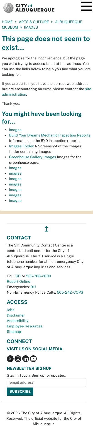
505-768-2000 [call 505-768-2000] (38, 276)
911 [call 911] (33, 287)
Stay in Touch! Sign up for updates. (36, 375)
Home (7, 22)
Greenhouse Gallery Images (32, 157)
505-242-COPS (70, 292)
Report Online (18, 281)
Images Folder (21, 146)
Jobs (10, 310)
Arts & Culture (34, 22)
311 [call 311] (18, 276)
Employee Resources (24, 326)
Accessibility (18, 321)
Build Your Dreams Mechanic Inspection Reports (49, 135)
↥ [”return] (47, 229)
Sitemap (14, 331)
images (15, 130)
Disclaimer (16, 315)
